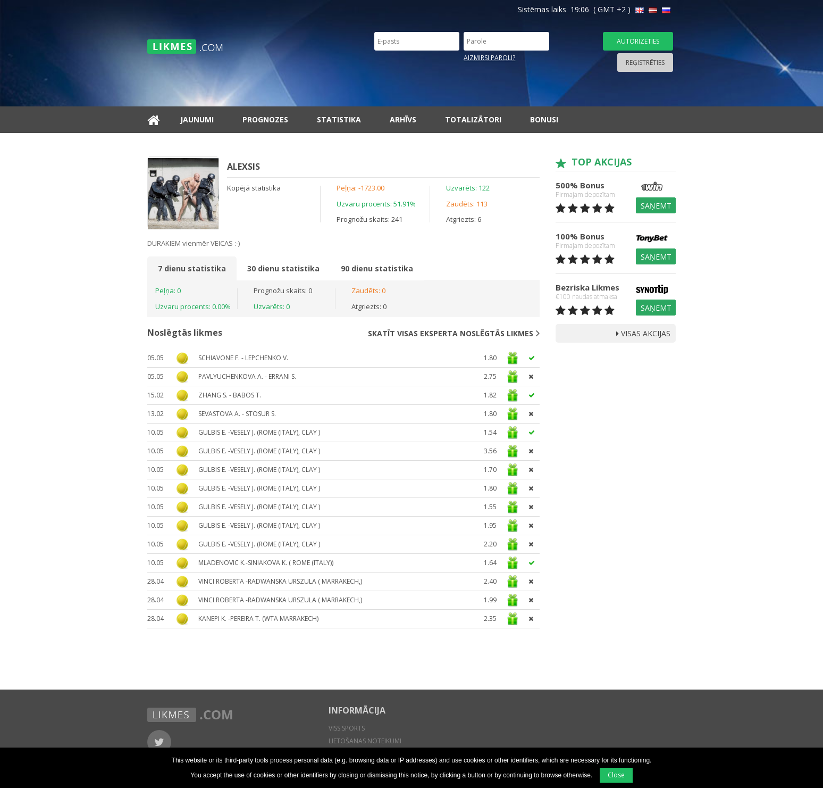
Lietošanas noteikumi (365, 740)
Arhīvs (403, 119)
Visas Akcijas (643, 333)
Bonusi (544, 119)
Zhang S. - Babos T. (229, 395)
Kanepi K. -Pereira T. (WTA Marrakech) (258, 618)
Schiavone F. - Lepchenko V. (243, 357)
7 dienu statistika (192, 268)
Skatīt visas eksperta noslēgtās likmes (454, 333)
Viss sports (347, 728)
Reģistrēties (645, 62)
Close (616, 774)
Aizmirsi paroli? (489, 57)
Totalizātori (473, 119)
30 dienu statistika (283, 268)
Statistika (339, 119)
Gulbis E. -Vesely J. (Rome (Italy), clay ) (259, 432)
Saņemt (656, 206)
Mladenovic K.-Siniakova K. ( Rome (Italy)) (265, 562)
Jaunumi (197, 119)
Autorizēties (638, 41)
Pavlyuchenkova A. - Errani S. (247, 376)
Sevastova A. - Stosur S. (237, 413)
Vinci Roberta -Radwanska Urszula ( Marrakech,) (280, 581)
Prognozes (265, 119)
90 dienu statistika (377, 268)
